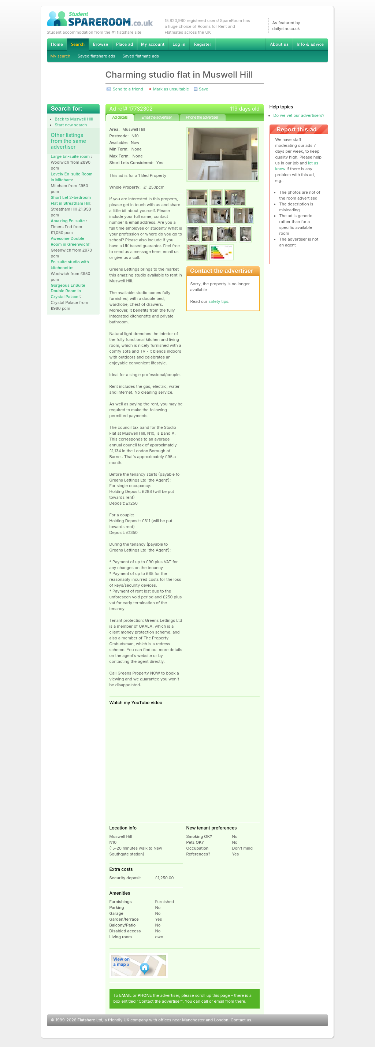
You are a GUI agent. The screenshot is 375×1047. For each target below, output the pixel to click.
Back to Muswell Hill (74, 119)
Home (57, 44)
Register (202, 44)
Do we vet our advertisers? (299, 115)
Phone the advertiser (202, 117)
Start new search (71, 124)
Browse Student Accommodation (100, 44)
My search (61, 56)
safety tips (218, 301)
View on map (138, 965)
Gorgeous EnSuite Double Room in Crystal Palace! (68, 291)
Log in (178, 44)
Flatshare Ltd (90, 1019)
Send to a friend (128, 89)
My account (152, 44)
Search (78, 44)
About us (279, 44)
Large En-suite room (71, 156)
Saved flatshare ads (96, 56)
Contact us (241, 1019)
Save (203, 89)
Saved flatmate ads (140, 56)
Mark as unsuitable (171, 89)
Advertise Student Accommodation (124, 44)
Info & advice (310, 44)
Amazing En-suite (68, 220)
